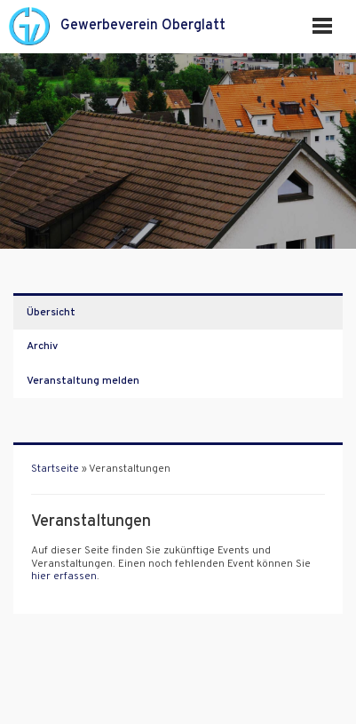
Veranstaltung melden (83, 381)
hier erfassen (64, 576)
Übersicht (51, 313)
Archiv (42, 346)
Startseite (55, 469)
